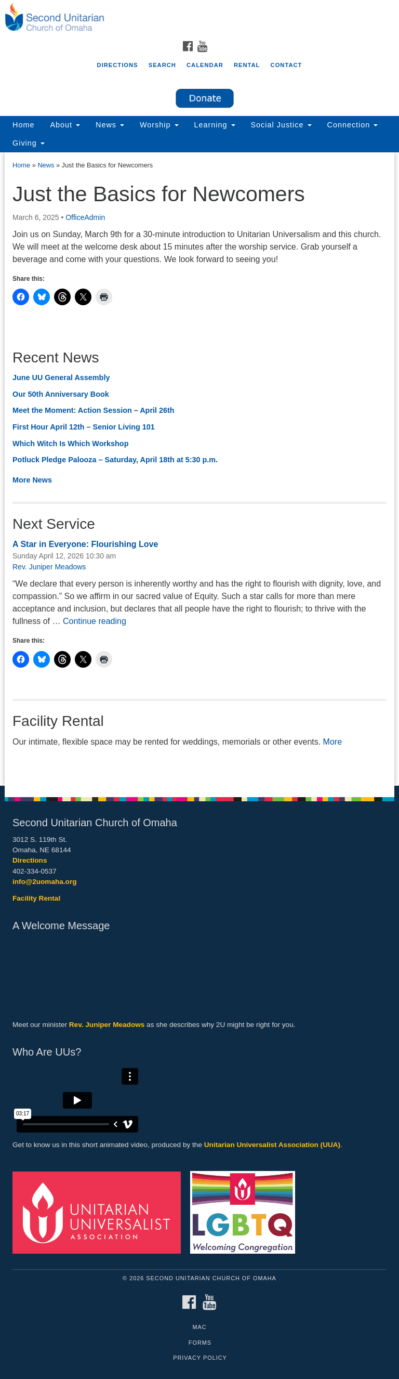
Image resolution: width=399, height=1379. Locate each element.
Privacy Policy (200, 1358)
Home (23, 125)
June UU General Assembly (61, 377)
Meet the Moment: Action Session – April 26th (93, 410)
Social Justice (281, 125)
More (332, 741)
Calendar (205, 65)
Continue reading (94, 621)
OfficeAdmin (85, 217)
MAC (199, 1327)
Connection (352, 125)
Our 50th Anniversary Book (60, 394)
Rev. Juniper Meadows (49, 567)
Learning (214, 125)
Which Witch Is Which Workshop (70, 443)
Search (162, 65)
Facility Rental (36, 898)
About (65, 125)
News (110, 125)
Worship (159, 125)
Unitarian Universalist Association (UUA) (272, 1145)
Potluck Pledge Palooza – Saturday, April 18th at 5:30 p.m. (115, 460)
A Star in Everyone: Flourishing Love (85, 544)
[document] (199, 469)
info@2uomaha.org (44, 882)
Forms (200, 1342)
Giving (28, 143)
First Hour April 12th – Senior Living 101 (83, 427)
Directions (117, 65)
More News (32, 480)
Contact (286, 65)
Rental (247, 65)
